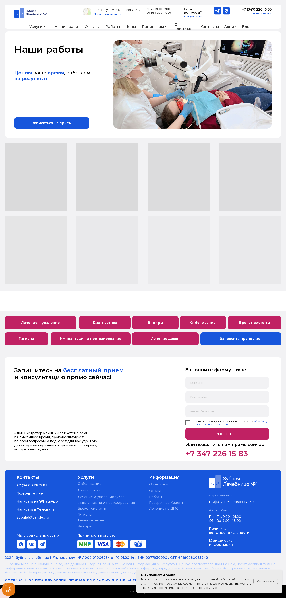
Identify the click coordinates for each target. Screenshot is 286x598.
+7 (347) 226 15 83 (257, 9)
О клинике (183, 26)
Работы (113, 26)
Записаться (227, 434)
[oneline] (227, 411)
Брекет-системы (92, 508)
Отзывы (92, 26)
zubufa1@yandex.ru (33, 517)
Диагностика (89, 490)
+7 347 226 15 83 (216, 453)
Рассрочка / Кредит (166, 503)
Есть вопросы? (193, 11)
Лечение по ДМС (164, 508)
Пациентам (153, 26)
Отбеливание (89, 484)
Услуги (35, 26)
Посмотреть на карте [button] (107, 14)
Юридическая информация (221, 542)
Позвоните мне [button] (30, 493)
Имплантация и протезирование (106, 503)
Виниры (85, 526)
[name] (227, 383)
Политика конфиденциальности (229, 531)
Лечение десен (91, 520)
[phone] (227, 397)
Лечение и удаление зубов (101, 497)
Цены (130, 26)
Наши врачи (66, 26)
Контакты (209, 26)
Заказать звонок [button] (261, 13)
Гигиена (85, 514)
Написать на (37, 501)
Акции (230, 26)
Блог (246, 26)
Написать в (35, 509)
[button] (86, 11)
